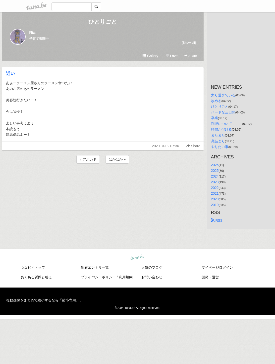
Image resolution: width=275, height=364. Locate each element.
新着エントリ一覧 (95, 267)
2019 (215, 205)
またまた (218, 135)
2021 (215, 193)
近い (10, 73)
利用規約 (126, 277)
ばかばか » (117, 159)
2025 (215, 171)
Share (190, 56)
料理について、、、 (226, 124)
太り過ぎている (223, 95)
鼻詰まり (218, 141)
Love (171, 56)
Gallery (150, 56)
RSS (217, 220)
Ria (32, 33)
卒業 (214, 118)
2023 (215, 182)
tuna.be (137, 257)
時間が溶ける (221, 129)
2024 (215, 176)
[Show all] (189, 42)
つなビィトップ (33, 267)
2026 (215, 165)
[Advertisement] (103, 178)
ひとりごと (102, 22)
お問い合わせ (151, 277)
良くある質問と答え (36, 277)
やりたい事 (219, 147)
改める (216, 101)
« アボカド (88, 159)
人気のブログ (151, 267)
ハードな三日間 (223, 112)
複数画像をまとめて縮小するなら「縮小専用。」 (44, 300)
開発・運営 (210, 277)
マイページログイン (217, 267)
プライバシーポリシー (98, 277)
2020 (215, 199)
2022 (215, 188)
